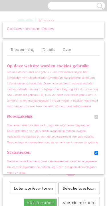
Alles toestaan (40, 139)
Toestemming (23, 49)
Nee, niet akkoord (79, 139)
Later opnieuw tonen (33, 125)
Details (48, 49)
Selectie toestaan (79, 125)
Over (66, 49)
